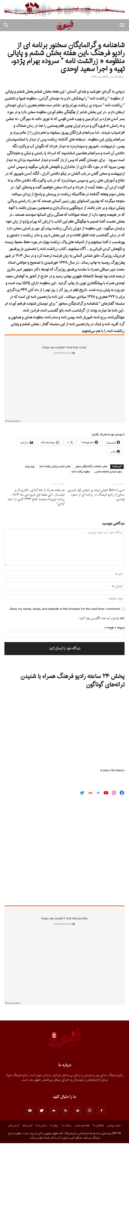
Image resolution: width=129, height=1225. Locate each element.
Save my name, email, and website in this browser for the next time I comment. (64, 691)
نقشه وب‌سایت (82, 1207)
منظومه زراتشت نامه (80, 554)
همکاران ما (98, 1207)
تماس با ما (41, 1207)
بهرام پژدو (30, 548)
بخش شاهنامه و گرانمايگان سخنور (91, 548)
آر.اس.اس (13, 1207)
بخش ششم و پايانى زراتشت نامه (55, 548)
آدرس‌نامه (27, 1207)
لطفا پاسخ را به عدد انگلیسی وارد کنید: (102, 700)
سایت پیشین (114, 1207)
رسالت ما (66, 1207)
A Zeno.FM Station (112, 852)
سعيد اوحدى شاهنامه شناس (108, 554)
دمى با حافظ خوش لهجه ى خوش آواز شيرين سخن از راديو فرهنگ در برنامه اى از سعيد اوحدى (96, 577)
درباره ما (54, 1207)
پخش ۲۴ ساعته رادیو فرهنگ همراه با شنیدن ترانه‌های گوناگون (73, 762)
